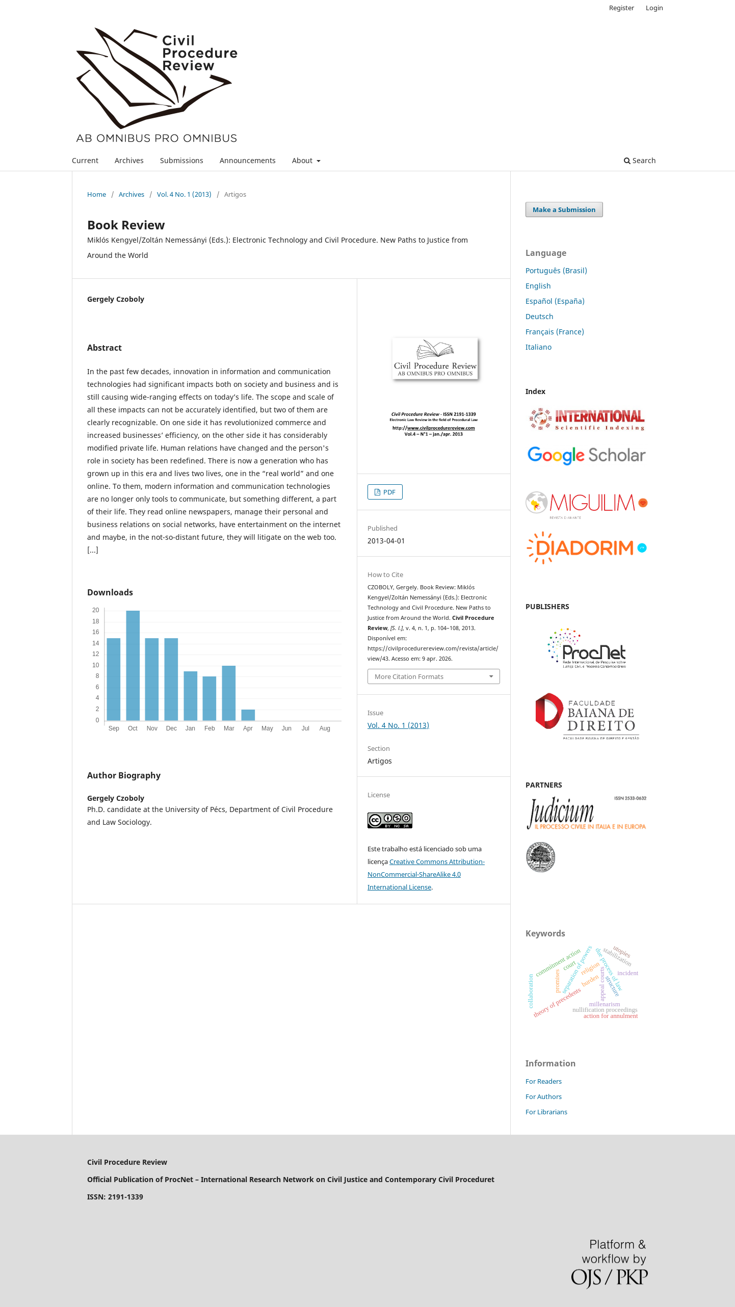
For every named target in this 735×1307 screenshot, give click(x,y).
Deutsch (540, 316)
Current (85, 160)
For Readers (544, 1081)
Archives (129, 160)
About (303, 160)
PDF (389, 491)
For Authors (544, 1096)
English (538, 286)
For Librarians (546, 1111)
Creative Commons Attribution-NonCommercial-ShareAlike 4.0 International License (426, 874)
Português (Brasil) (556, 270)
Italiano (539, 347)
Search (640, 160)
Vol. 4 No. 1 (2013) (184, 194)
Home (96, 194)
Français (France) (555, 331)
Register (621, 7)
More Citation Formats (409, 676)
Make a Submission (564, 209)
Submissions (181, 160)
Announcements (248, 160)
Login (654, 7)
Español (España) (555, 301)
